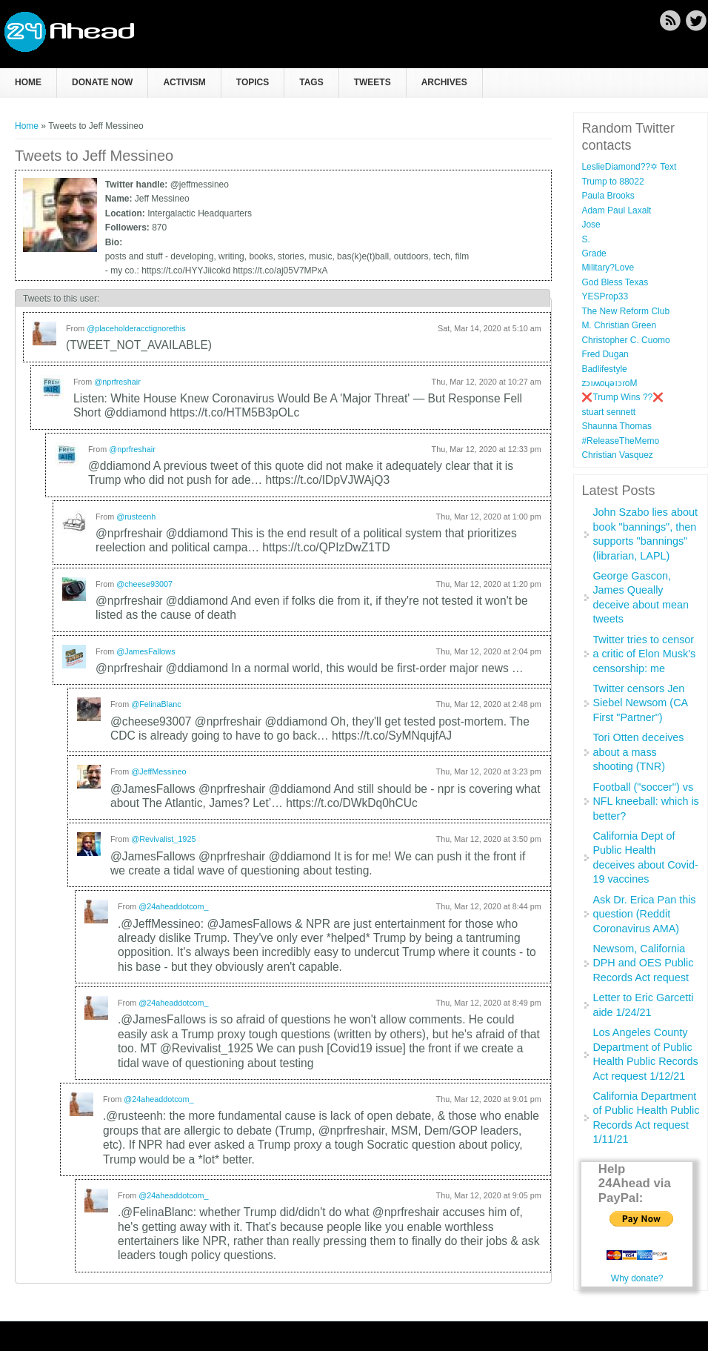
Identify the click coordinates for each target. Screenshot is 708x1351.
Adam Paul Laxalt (616, 210)
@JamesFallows (145, 651)
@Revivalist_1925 (163, 838)
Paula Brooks (607, 195)
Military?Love (607, 267)
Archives (444, 82)
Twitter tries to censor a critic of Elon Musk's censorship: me (643, 654)
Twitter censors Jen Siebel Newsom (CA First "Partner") (639, 703)
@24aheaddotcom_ (173, 906)
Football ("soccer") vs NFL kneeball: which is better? (645, 801)
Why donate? (637, 1278)
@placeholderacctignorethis (136, 328)
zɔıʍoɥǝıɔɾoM (609, 383)
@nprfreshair (117, 381)
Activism (184, 82)
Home (28, 82)
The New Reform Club (625, 311)
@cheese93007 (144, 584)
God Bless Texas (614, 282)
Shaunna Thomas (616, 426)
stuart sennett (608, 412)
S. (585, 239)
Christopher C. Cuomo (625, 340)
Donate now (102, 82)
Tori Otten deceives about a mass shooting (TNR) (638, 751)
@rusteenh (136, 516)
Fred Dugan (604, 354)
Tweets (372, 82)
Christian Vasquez (617, 455)
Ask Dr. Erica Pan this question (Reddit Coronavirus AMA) (643, 914)
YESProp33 (604, 296)
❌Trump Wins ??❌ (622, 397)
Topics (252, 82)
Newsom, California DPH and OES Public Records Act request (642, 963)
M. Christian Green (618, 325)
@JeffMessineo (158, 771)
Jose (590, 224)
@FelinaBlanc (156, 704)
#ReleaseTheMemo (620, 441)
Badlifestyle (604, 369)
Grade (593, 253)
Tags (311, 82)
